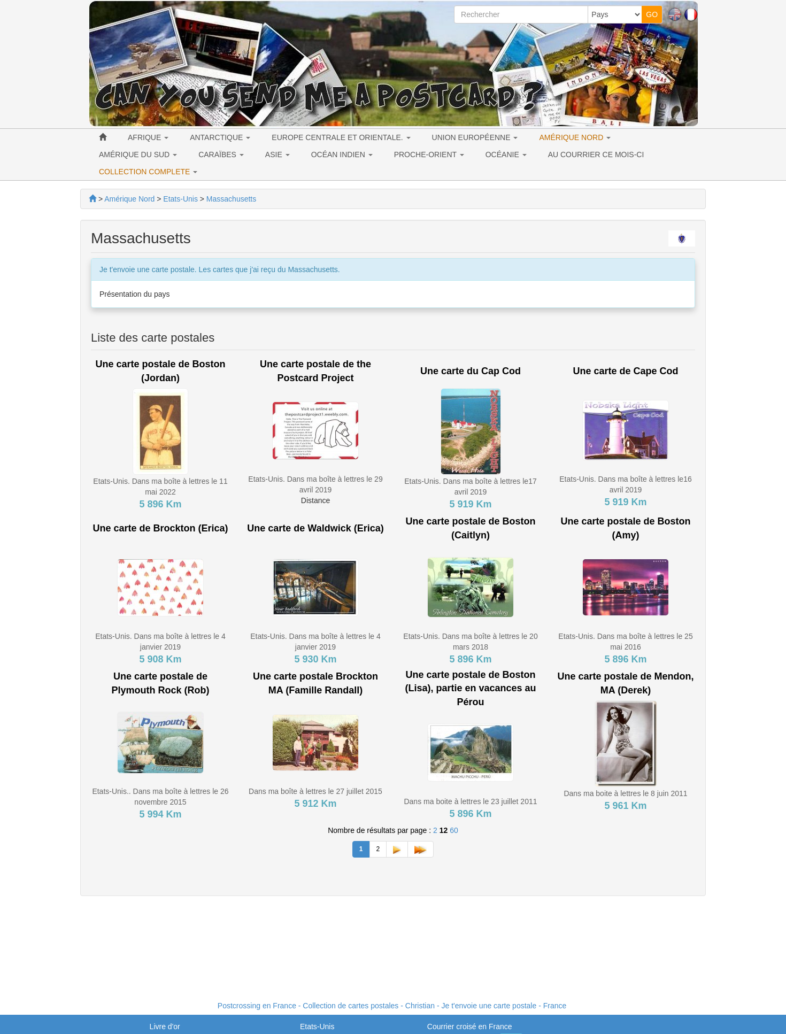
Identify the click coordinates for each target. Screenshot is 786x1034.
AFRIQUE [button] (148, 137)
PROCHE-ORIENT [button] (429, 154)
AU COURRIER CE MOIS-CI (596, 154)
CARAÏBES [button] (221, 154)
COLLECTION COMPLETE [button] (148, 171)
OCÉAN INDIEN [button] (342, 154)
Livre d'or (165, 1026)
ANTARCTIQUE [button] (220, 137)
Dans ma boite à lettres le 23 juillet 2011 (470, 801)
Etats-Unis (317, 1026)
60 (454, 830)
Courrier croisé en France (469, 1026)
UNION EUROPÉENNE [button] (475, 137)
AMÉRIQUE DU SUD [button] (138, 154)
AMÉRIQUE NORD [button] (575, 137)
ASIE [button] (277, 154)
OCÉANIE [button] (506, 154)
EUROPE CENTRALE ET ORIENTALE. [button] (341, 137)
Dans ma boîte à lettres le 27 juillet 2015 (315, 791)
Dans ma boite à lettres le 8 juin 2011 (625, 793)
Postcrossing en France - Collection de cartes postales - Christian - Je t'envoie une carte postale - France (392, 1005)
